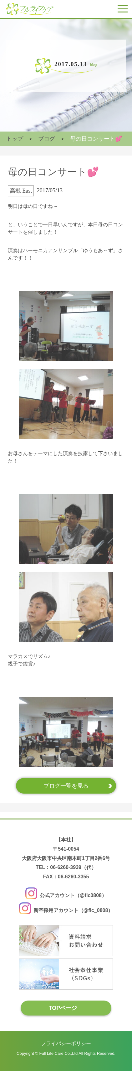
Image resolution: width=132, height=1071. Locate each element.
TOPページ (63, 1008)
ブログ (46, 139)
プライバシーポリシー (66, 1043)
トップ (14, 139)
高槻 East (21, 191)
